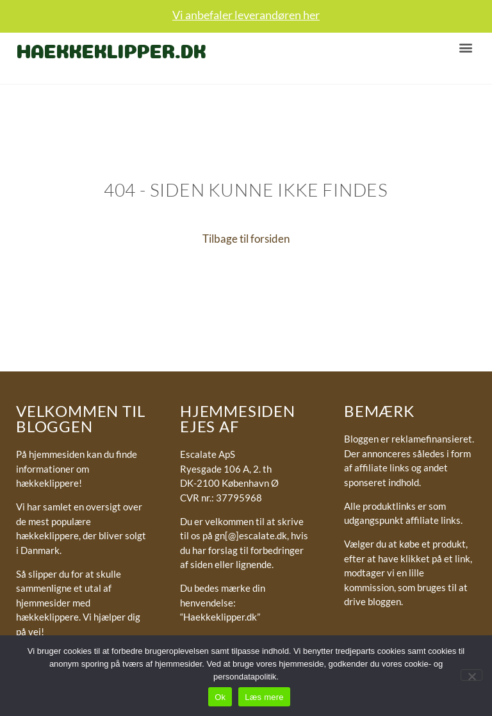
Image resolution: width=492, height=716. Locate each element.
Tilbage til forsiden (246, 238)
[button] (465, 47)
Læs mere (264, 697)
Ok (220, 697)
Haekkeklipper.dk (111, 49)
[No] (471, 675)
